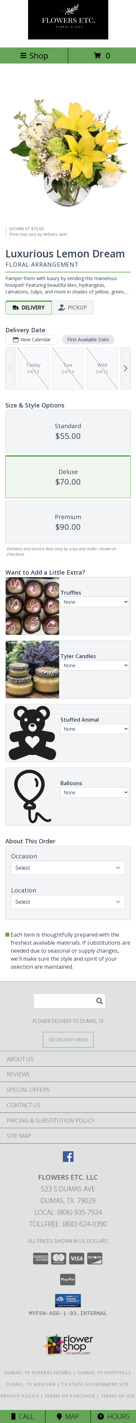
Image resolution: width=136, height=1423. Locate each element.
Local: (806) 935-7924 (68, 1212)
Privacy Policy (20, 1396)
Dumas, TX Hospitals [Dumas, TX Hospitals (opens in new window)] (105, 1373)
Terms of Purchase (70, 1396)
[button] (68, 1300)
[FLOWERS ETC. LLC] (68, 37)
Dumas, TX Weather (31, 1384)
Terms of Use (118, 1396)
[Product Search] (69, 1001)
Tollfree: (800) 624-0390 (68, 1223)
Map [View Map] (68, 1416)
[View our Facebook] (68, 1160)
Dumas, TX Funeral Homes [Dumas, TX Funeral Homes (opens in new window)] (38, 1373)
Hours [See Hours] (113, 1416)
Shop (34, 55)
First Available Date (88, 339)
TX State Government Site (95, 1384)
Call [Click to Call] (22, 1416)
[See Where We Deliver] (68, 1039)
